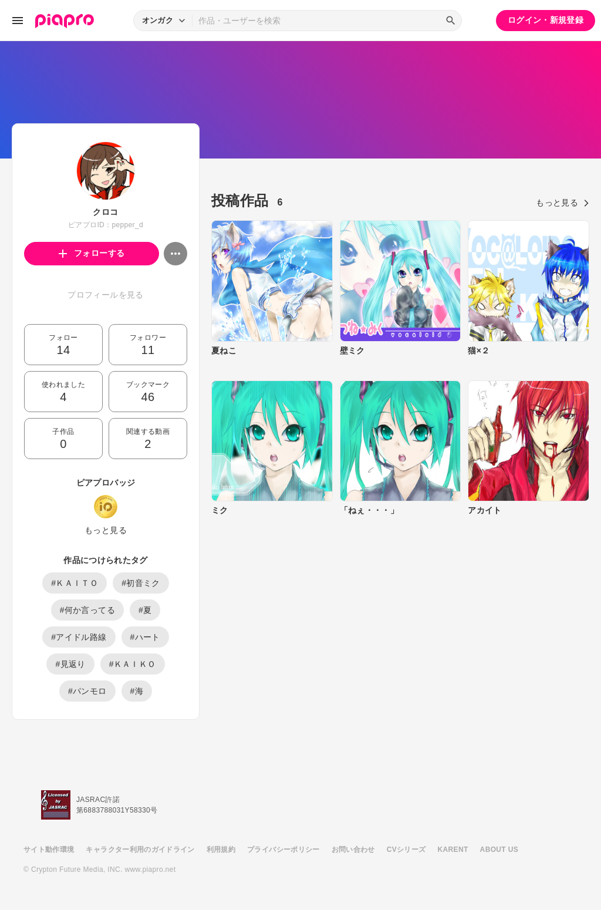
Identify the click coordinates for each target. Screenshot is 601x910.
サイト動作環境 (48, 849)
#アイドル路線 (78, 637)
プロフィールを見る (105, 294)
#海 (137, 691)
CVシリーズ (406, 849)
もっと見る (106, 530)
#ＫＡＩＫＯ (132, 664)
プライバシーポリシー (283, 849)
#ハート (145, 637)
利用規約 (221, 849)
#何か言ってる (87, 610)
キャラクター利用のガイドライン (140, 849)
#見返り (70, 664)
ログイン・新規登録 (545, 20)
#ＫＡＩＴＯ (74, 583)
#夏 (145, 610)
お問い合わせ (353, 849)
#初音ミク (140, 583)
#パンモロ (87, 691)
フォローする (92, 253)
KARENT (453, 849)
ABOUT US (499, 849)
